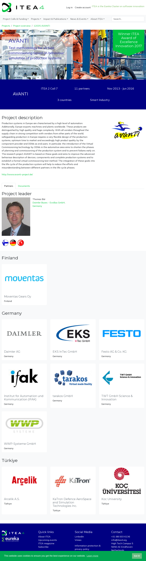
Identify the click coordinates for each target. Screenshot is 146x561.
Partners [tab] (8, 185)
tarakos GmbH (63, 396)
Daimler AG (12, 351)
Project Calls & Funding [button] (15, 18)
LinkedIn (79, 536)
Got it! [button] (137, 556)
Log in (69, 7)
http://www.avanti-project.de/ (17, 174)
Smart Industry (100, 100)
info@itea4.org (119, 540)
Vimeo (78, 540)
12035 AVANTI (42, 25)
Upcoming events (47, 540)
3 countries (64, 100)
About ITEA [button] (97, 18)
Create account (83, 7)
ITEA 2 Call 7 (49, 88)
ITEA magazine (46, 543)
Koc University (111, 499)
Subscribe (43, 546)
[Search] (128, 19)
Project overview (22, 25)
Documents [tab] (24, 185)
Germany (37, 206)
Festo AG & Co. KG (114, 351)
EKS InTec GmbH (65, 351)
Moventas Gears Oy (17, 296)
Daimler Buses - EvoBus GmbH (49, 202)
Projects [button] (35, 18)
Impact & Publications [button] (54, 18)
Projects (6, 25)
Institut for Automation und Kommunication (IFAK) (23, 397)
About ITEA (44, 536)
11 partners (82, 88)
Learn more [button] (92, 556)
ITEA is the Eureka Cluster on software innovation (118, 6)
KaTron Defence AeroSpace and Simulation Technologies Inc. (72, 502)
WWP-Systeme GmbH (20, 443)
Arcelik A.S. (12, 499)
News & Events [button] (78, 18)
